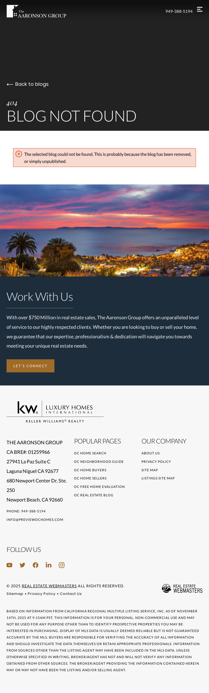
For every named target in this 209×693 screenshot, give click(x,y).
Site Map (150, 470)
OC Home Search (90, 453)
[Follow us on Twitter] (22, 565)
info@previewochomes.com (35, 520)
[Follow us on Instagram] (61, 565)
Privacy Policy (156, 462)
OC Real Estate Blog (93, 495)
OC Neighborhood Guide (99, 462)
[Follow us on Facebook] (35, 565)
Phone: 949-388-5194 (26, 511)
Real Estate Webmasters (49, 585)
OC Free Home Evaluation (99, 487)
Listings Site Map (158, 478)
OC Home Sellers (90, 478)
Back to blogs (28, 84)
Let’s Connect (30, 366)
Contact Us (71, 593)
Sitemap (15, 593)
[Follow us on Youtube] (9, 565)
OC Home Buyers (90, 470)
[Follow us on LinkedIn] (48, 565)
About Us (151, 453)
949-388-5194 (179, 11)
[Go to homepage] (42, 11)
